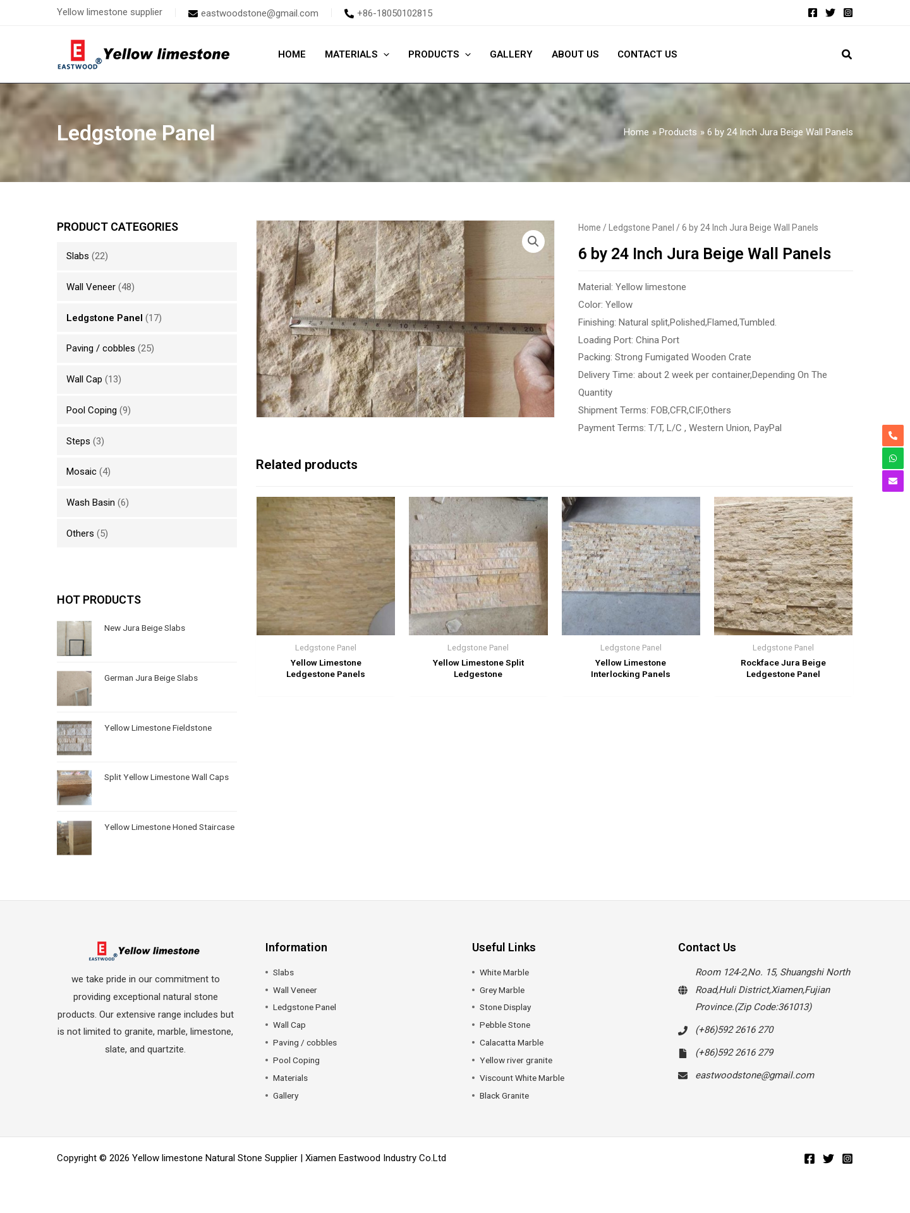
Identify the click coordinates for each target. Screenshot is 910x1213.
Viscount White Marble (526, 1077)
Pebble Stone (507, 1024)
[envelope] (253, 13)
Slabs (77, 256)
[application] (383, 54)
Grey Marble (504, 990)
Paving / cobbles (100, 348)
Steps (78, 441)
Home (589, 227)
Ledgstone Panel (104, 318)
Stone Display (508, 1007)
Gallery (287, 1095)
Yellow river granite (519, 1060)
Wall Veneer (91, 287)
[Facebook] (813, 13)
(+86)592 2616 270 (734, 1029)
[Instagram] (848, 13)
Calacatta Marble (515, 1042)
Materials (292, 1077)
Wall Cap (84, 379)
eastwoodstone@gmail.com (754, 1075)
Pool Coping (91, 410)
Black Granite (507, 1095)
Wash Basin (90, 502)
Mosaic (81, 471)
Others (80, 533)
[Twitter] (830, 13)
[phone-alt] (388, 13)
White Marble (506, 972)
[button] (847, 56)
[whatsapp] (893, 458)
